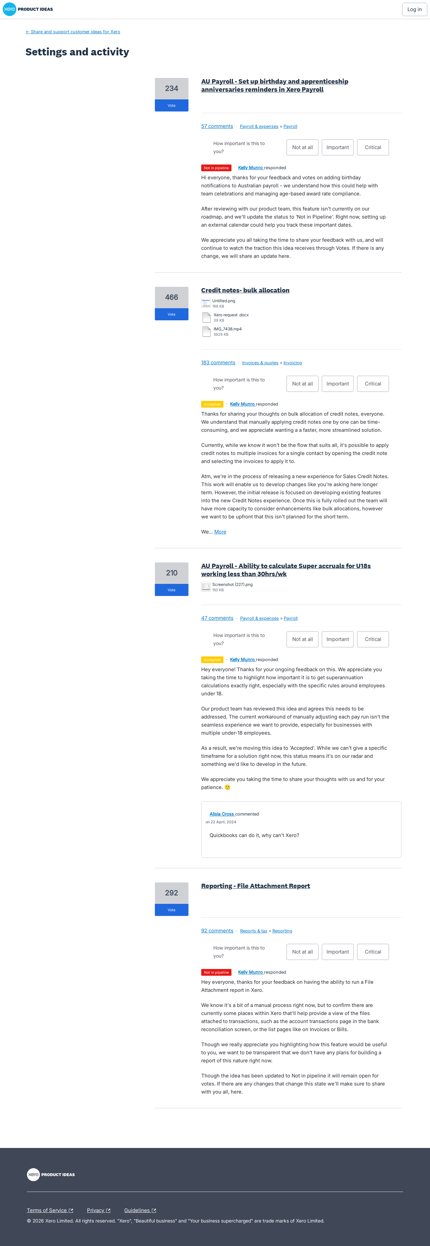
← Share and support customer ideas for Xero (73, 31)
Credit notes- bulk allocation (245, 290)
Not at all (305, 149)
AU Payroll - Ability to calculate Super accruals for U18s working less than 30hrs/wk (286, 569)
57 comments (217, 126)
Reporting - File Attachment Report (255, 885)
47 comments (217, 618)
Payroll (290, 126)
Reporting (282, 930)
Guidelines (141, 1210)
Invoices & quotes (260, 362)
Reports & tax (253, 930)
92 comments (217, 930)
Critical (377, 149)
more (220, 531)
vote (171, 105)
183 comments (218, 362)
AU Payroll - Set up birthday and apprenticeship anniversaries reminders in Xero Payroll (274, 85)
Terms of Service (51, 1210)
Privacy (100, 1210)
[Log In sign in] (414, 9)
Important (340, 149)
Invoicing (293, 362)
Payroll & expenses (259, 126)
